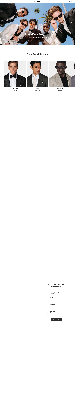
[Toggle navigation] (2, 1)
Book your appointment (56, 319)
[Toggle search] (4, 1)
